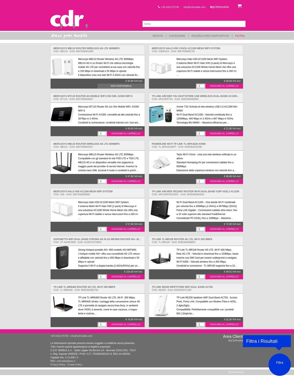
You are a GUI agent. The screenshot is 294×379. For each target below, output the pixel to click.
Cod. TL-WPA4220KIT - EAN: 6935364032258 (179, 145)
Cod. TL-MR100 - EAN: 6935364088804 (182, 241)
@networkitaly (236, 372)
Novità (158, 35)
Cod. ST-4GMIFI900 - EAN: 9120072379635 (100, 241)
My (219, 7)
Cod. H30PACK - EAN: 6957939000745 (186, 50)
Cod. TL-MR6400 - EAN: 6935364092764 (84, 288)
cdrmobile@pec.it (66, 361)
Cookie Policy (74, 364)
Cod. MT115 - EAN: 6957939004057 (92, 98)
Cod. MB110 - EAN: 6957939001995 (86, 50)
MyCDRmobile (236, 340)
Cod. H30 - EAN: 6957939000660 (83, 193)
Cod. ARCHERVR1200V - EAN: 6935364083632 (195, 193)
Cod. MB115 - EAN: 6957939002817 (86, 145)
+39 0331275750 (168, 7)
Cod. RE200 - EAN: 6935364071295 (182, 288)
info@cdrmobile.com (195, 7)
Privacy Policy (57, 364)
